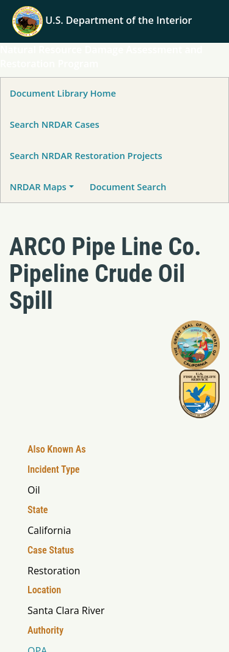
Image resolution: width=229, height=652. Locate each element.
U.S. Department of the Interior (102, 20)
